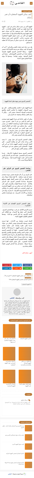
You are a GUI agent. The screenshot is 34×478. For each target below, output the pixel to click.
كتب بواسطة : (17, 298)
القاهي (9, 474)
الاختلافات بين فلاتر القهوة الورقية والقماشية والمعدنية (26, 363)
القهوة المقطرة (27, 11)
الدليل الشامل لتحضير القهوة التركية (15, 453)
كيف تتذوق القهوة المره (18, 444)
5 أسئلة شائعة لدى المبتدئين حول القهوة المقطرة (10, 363)
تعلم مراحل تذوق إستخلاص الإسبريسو (14, 435)
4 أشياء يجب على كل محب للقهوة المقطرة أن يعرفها (9, 340)
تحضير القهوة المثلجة (25, 338)
